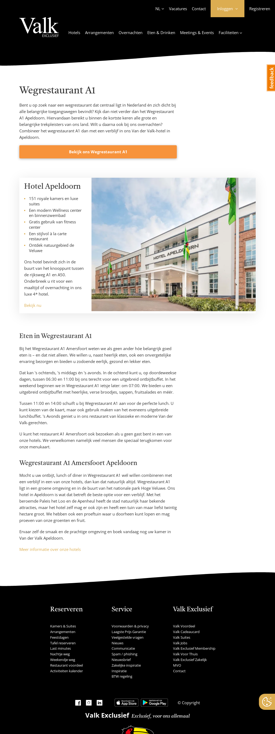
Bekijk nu (32, 305)
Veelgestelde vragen (128, 637)
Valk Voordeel (184, 626)
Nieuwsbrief (121, 659)
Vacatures (178, 8)
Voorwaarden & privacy (130, 626)
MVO (177, 665)
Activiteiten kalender (66, 670)
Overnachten (130, 32)
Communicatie (123, 648)
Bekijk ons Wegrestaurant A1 (98, 151)
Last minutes (60, 648)
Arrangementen (99, 32)
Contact (199, 8)
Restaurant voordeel (66, 665)
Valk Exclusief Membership (194, 648)
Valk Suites (181, 637)
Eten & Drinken (161, 32)
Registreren (259, 8)
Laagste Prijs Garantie (129, 631)
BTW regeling (122, 676)
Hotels (74, 32)
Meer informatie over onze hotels (50, 549)
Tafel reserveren (63, 643)
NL (157, 8)
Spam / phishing (124, 654)
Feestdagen (59, 637)
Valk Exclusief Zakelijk (190, 659)
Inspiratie (119, 670)
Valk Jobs (180, 643)
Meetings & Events (197, 32)
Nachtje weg (60, 654)
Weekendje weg (62, 659)
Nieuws (117, 643)
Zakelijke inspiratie (126, 665)
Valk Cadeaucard (186, 631)
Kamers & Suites (63, 626)
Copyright (190, 702)
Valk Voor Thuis (185, 654)
